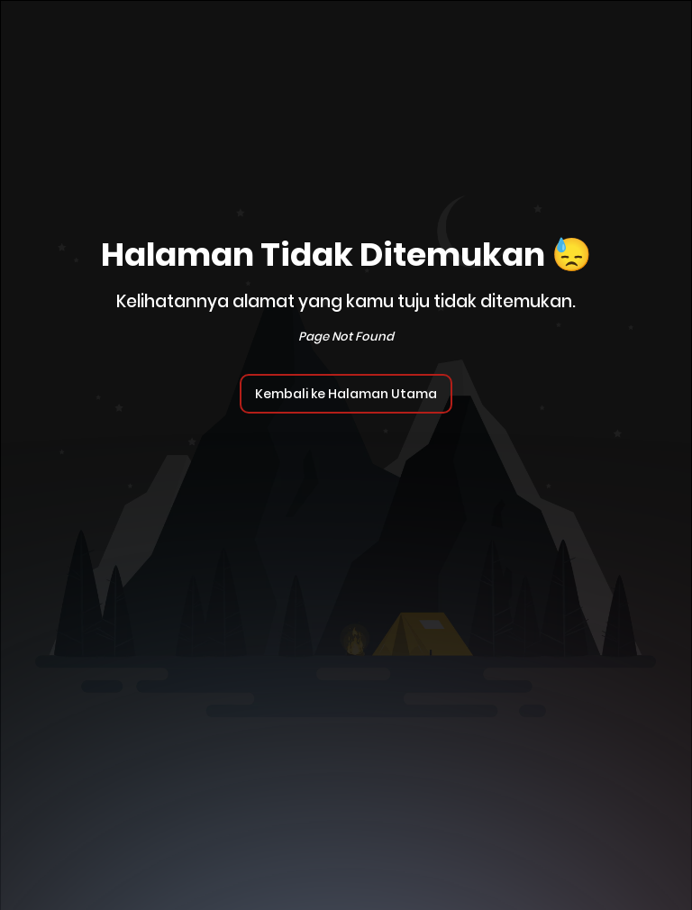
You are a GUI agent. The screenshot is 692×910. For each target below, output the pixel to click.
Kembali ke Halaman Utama (346, 394)
